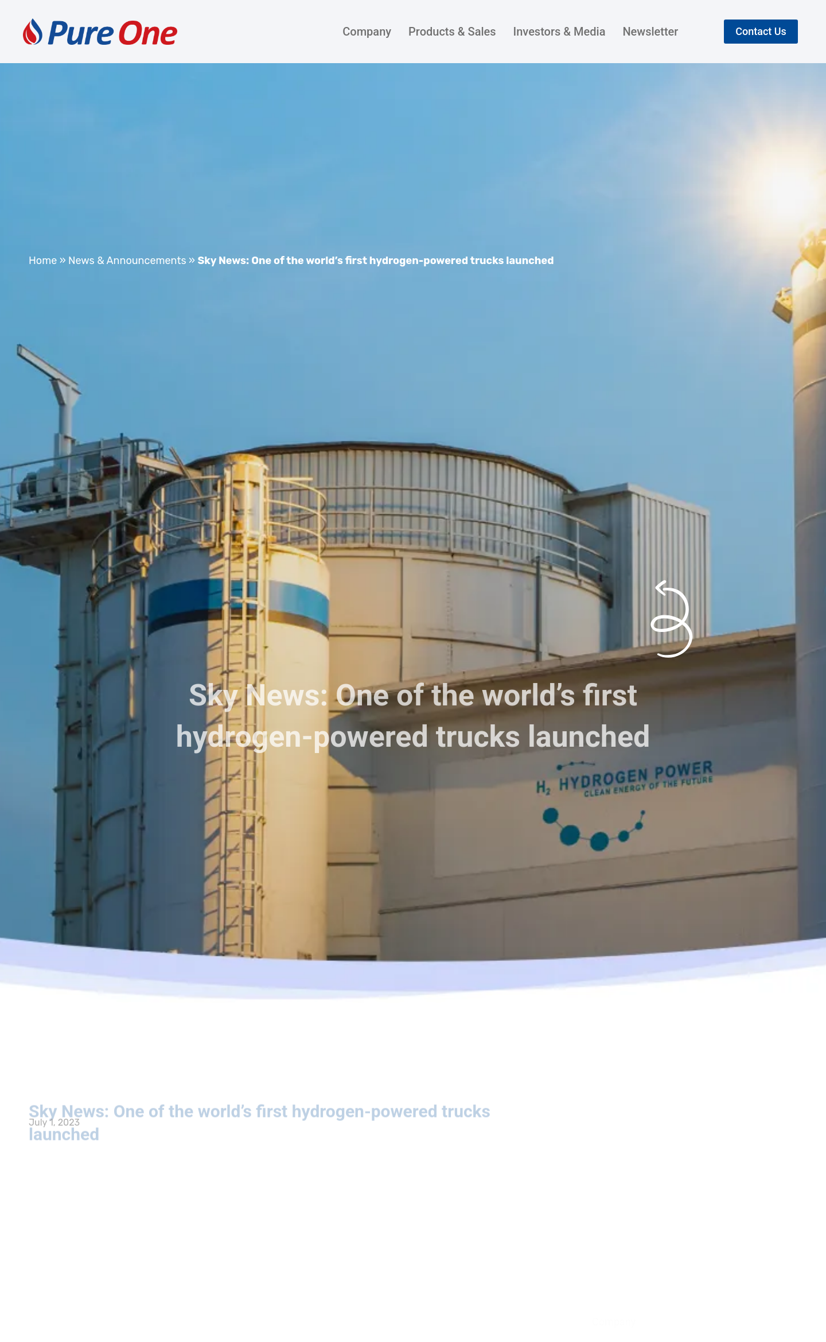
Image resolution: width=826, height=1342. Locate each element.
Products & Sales (452, 31)
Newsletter (650, 31)
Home (43, 260)
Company (366, 31)
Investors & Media (559, 31)
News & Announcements (127, 260)
